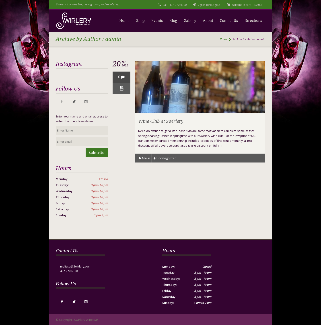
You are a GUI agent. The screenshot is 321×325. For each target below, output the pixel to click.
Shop (140, 21)
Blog (173, 21)
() (257, 5)
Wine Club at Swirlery (160, 121)
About (208, 21)
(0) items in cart (241, 5)
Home (124, 21)
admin (146, 158)
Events (157, 21)
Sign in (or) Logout (209, 5)
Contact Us (229, 21)
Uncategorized (166, 158)
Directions (253, 21)
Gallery (190, 21)
